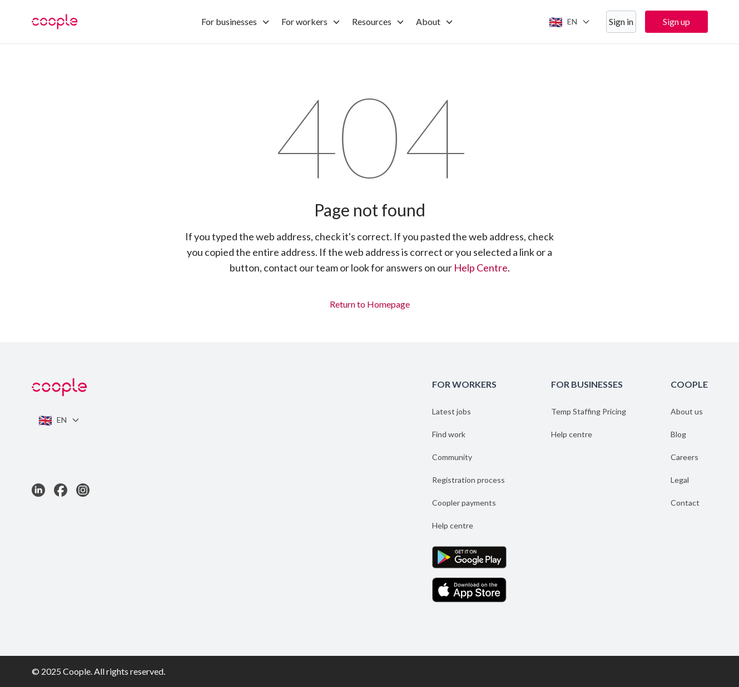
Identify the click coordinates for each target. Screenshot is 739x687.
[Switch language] (569, 21)
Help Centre (481, 267)
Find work (448, 434)
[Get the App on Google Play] (469, 557)
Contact (685, 502)
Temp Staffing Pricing (588, 411)
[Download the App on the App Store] (469, 589)
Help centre (452, 525)
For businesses (235, 21)
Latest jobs (451, 411)
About (435, 21)
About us (687, 411)
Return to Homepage (370, 303)
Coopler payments (464, 502)
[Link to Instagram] (83, 490)
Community (452, 457)
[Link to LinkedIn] (38, 490)
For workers (311, 21)
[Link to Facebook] (60, 490)
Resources (378, 21)
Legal (680, 480)
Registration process (468, 480)
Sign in (621, 21)
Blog (678, 434)
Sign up (676, 21)
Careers (684, 457)
